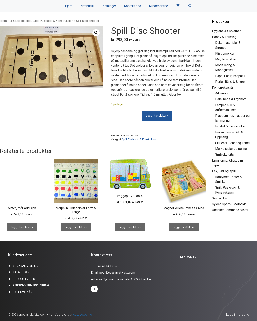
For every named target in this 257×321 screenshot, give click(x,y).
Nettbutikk (87, 6)
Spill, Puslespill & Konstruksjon (53, 21)
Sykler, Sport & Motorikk (229, 204)
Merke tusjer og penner (231, 149)
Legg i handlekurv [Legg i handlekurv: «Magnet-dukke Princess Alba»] (184, 227)
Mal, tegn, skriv (225, 59)
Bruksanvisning (26, 266)
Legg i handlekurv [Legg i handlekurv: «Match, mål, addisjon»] (22, 227)
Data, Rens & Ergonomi (231, 99)
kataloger (21, 272)
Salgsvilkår (219, 198)
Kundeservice (158, 6)
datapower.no (82, 314)
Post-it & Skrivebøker (230, 126)
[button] (96, 32)
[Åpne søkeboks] (190, 6)
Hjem (68, 6)
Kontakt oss (132, 6)
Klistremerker (224, 53)
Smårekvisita (224, 154)
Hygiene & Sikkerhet (226, 31)
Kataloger (109, 6)
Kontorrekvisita (222, 87)
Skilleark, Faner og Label (232, 143)
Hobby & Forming (224, 37)
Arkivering (222, 93)
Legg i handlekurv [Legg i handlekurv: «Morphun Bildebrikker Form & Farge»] (76, 227)
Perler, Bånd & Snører (230, 82)
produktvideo (24, 279)
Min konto (188, 256)
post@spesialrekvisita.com (117, 272)
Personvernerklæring (31, 285)
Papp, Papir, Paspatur (230, 76)
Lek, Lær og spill (20, 21)
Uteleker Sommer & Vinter (230, 210)
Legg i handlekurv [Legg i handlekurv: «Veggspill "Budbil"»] (130, 227)
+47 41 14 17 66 (106, 266)
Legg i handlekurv (157, 116)
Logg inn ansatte (237, 314)
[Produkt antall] (126, 116)
